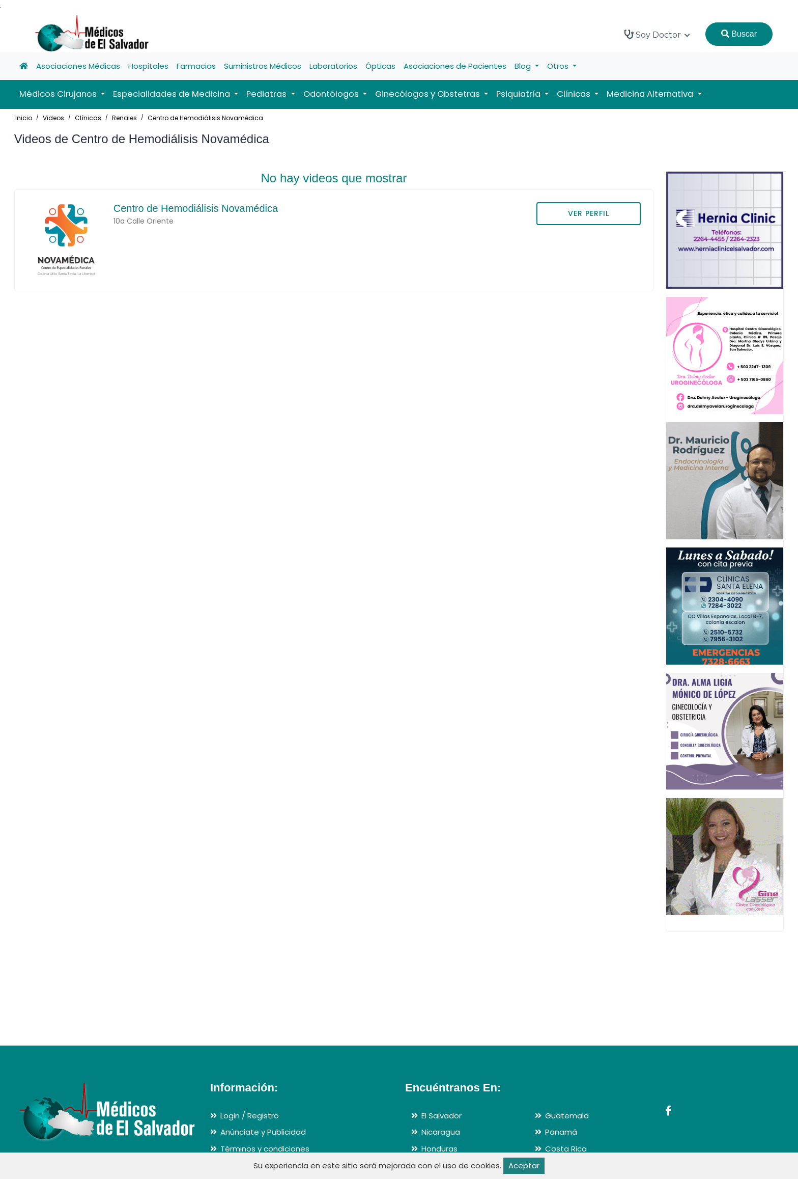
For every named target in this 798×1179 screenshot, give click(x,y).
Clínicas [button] (574, 94)
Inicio (23, 118)
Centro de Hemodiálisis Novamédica (205, 118)
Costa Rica (566, 1148)
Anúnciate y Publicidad (263, 1132)
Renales (124, 118)
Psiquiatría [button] (519, 94)
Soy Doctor (657, 35)
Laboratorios (333, 66)
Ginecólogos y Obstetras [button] (428, 94)
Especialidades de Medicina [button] (172, 94)
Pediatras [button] (267, 94)
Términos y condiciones (264, 1148)
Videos (53, 118)
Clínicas (88, 118)
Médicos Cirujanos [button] (59, 94)
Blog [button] (524, 66)
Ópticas (380, 66)
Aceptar (523, 1165)
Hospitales (148, 66)
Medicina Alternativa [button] (651, 94)
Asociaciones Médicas (78, 66)
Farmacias (196, 66)
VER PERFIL (588, 213)
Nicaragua (440, 1132)
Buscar (739, 34)
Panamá (561, 1132)
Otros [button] (559, 66)
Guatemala (567, 1115)
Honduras (439, 1148)
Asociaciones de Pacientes (455, 66)
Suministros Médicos (262, 66)
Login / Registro (249, 1115)
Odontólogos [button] (332, 94)
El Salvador (441, 1115)
